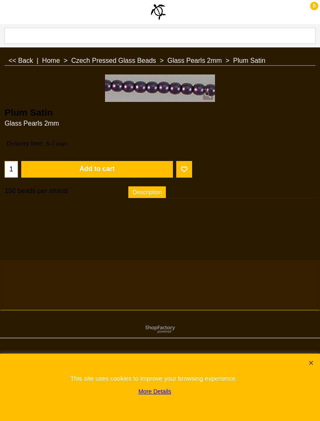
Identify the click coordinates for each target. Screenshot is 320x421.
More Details (154, 391)
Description (147, 192)
